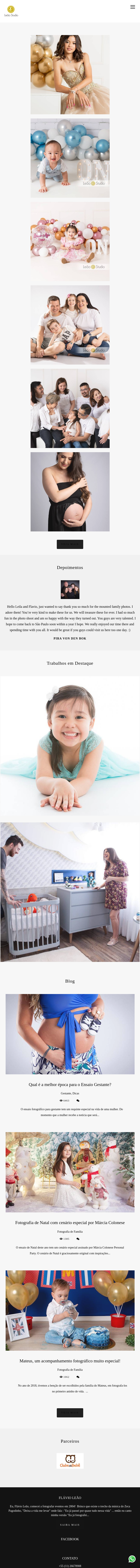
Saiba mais (70, 1525)
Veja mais (70, 544)
